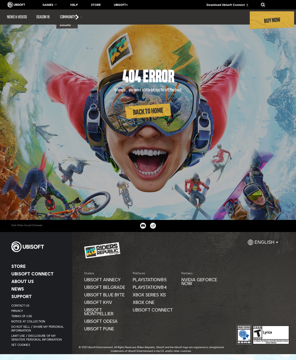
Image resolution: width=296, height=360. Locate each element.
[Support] (38, 296)
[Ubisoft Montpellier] (106, 311)
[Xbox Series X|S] (155, 295)
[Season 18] (43, 17)
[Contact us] (38, 305)
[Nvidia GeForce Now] (203, 281)
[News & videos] (17, 17)
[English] (263, 244)
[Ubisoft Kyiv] (106, 302)
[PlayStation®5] (155, 279)
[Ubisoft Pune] (106, 329)
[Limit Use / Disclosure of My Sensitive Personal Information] (38, 337)
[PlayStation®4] (155, 287)
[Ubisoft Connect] (38, 274)
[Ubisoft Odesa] (106, 321)
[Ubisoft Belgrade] (106, 287)
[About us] (38, 281)
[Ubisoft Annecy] (106, 279)
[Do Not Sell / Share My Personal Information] (38, 328)
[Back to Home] (148, 111)
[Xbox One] (155, 302)
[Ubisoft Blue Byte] (106, 295)
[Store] (38, 266)
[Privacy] (38, 311)
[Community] (71, 17)
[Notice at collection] (38, 321)
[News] (38, 289)
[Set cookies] (20, 345)
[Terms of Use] (38, 316)
